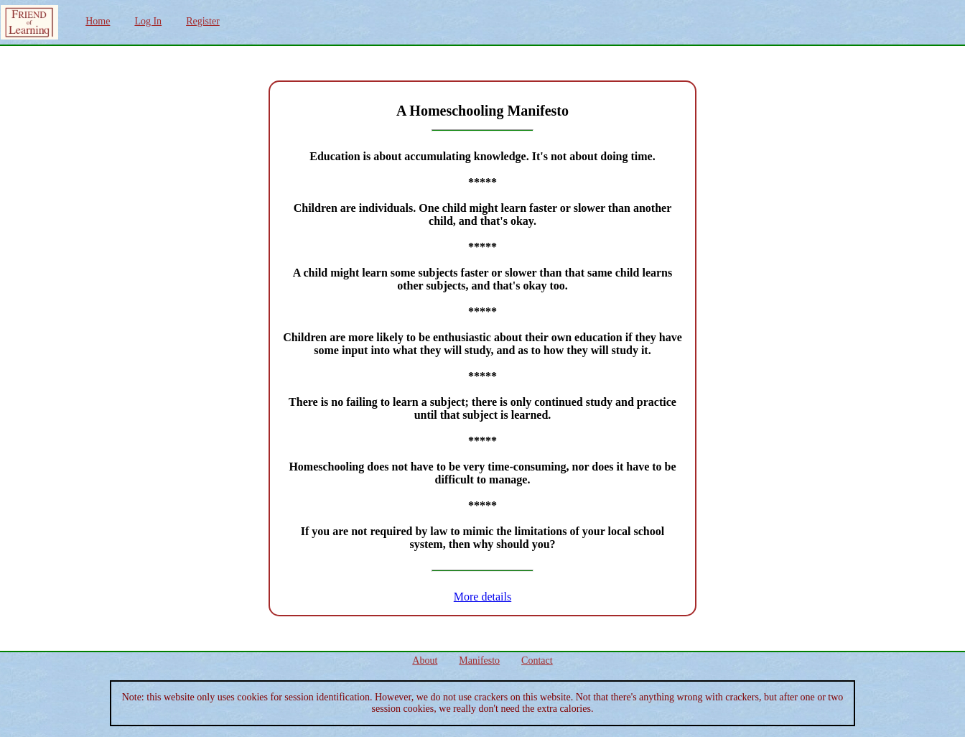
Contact (537, 660)
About (424, 660)
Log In (148, 21)
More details (482, 596)
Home (97, 21)
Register (203, 21)
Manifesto (479, 660)
